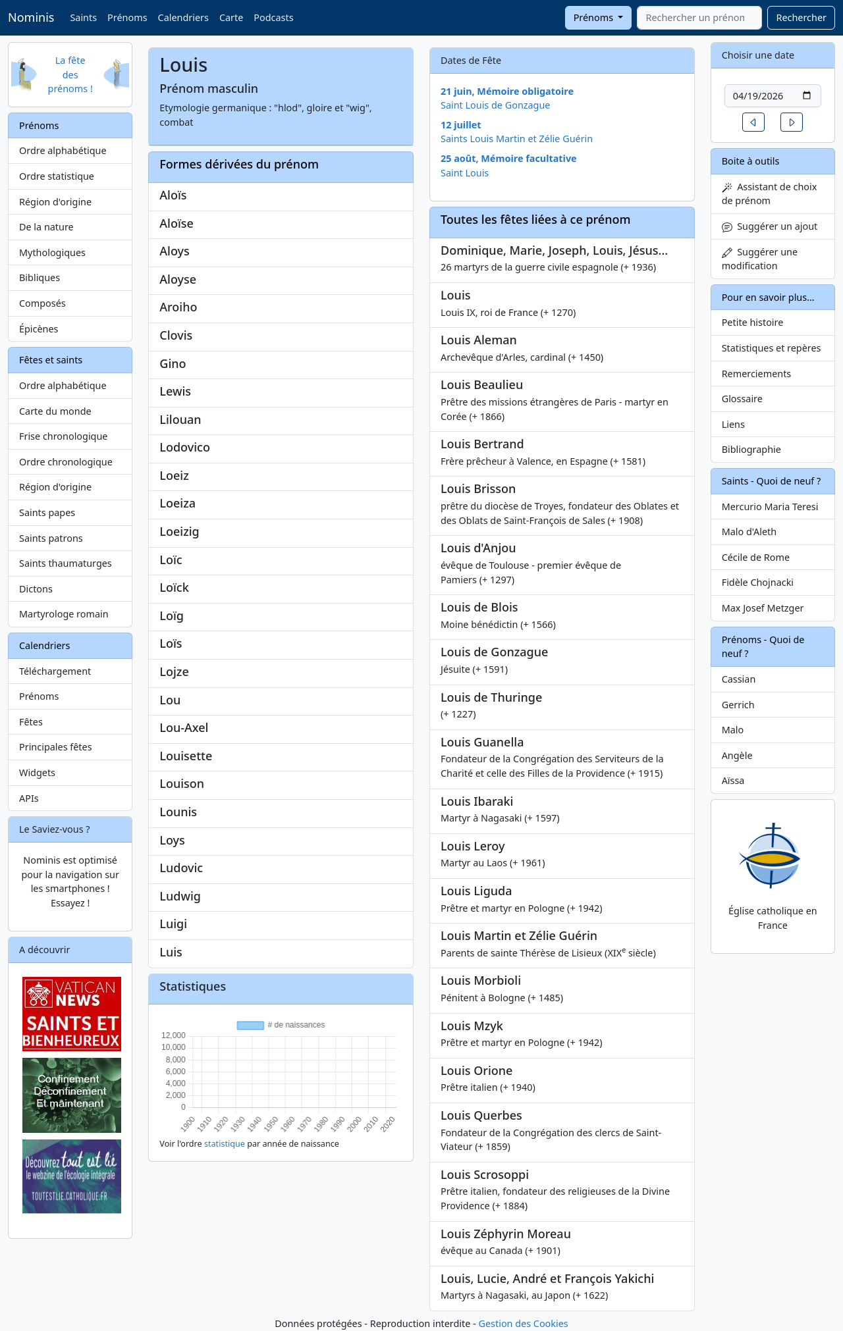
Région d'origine (55, 202)
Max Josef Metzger (763, 608)
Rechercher (801, 17)
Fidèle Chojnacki (758, 582)
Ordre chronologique (66, 462)
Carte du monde (55, 411)
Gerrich (738, 704)
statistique (224, 1143)
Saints (83, 17)
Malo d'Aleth (749, 531)
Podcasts (273, 17)
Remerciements (757, 373)
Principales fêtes (55, 747)
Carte (231, 17)
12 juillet (461, 124)
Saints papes (47, 512)
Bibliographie (751, 449)
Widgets (37, 772)
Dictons (36, 589)
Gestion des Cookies (523, 1323)
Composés (42, 303)
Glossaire (742, 398)
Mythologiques (52, 252)
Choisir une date (758, 55)
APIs (29, 798)
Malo (733, 729)
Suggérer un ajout (770, 226)
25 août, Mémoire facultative (509, 158)
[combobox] (699, 18)
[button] (753, 122)
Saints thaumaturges (65, 563)
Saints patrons (51, 538)
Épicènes (39, 329)
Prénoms (127, 17)
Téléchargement (55, 671)
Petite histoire (753, 322)
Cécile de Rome (756, 557)
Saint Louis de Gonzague (496, 105)
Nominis (31, 17)
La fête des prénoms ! (70, 74)
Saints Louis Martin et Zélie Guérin (517, 138)
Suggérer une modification (760, 259)
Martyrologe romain (64, 614)
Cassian (739, 679)
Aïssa (733, 780)
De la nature (46, 227)
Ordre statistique (56, 176)
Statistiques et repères (771, 348)
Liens (733, 424)
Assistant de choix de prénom (769, 193)
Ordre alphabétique (63, 150)
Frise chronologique (63, 436)
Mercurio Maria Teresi (770, 506)
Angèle (737, 755)
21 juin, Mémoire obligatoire (507, 91)
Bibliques (39, 277)
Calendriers (183, 17)
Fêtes (31, 722)
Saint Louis (465, 173)
